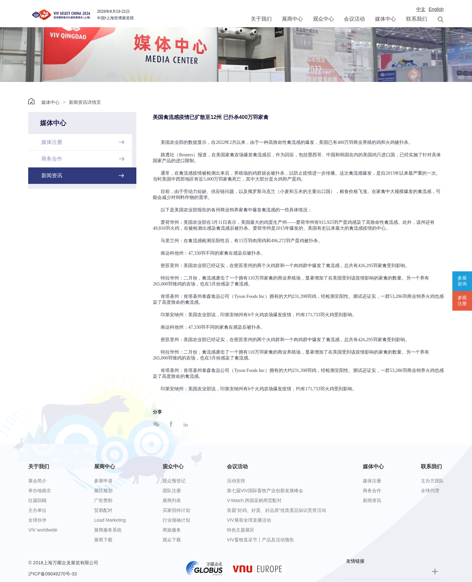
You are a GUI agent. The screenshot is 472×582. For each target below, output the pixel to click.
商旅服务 (172, 530)
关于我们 (261, 19)
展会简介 (37, 480)
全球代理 (430, 490)
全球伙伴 (37, 520)
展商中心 (292, 19)
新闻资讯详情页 (85, 102)
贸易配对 (103, 510)
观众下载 (172, 539)
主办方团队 (432, 480)
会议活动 (354, 19)
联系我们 (416, 19)
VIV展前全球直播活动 (249, 520)
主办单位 (37, 510)
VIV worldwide (42, 530)
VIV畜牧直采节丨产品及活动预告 (260, 539)
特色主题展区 (240, 530)
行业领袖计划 (176, 520)
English (436, 9)
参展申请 (103, 480)
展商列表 (172, 500)
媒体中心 (385, 19)
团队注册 (172, 490)
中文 (420, 9)
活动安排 (236, 480)
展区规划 (103, 490)
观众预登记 (174, 480)
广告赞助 (103, 500)
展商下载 (103, 539)
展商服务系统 (108, 530)
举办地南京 (39, 490)
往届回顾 (37, 500)
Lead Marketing (110, 520)
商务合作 (372, 490)
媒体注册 (372, 480)
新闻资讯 (372, 500)
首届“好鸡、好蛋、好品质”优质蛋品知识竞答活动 (276, 510)
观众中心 (323, 19)
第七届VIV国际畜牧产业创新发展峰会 (265, 490)
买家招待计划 (176, 510)
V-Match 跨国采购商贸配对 (254, 500)
